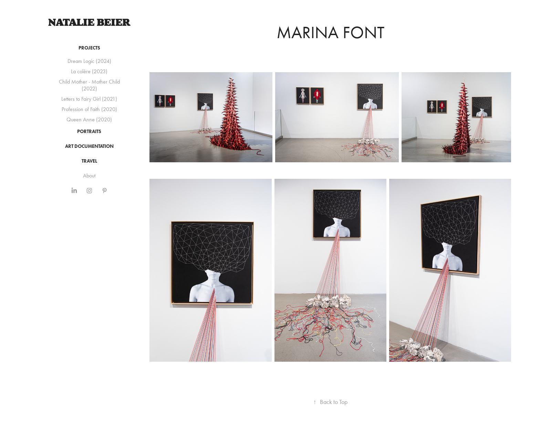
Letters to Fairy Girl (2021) (89, 99)
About (89, 175)
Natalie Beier (89, 22)
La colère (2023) (89, 71)
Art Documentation (89, 146)
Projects (89, 48)
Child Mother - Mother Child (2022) (89, 85)
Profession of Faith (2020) (89, 109)
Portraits (89, 131)
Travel (89, 161)
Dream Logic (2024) (89, 61)
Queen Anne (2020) (89, 119)
